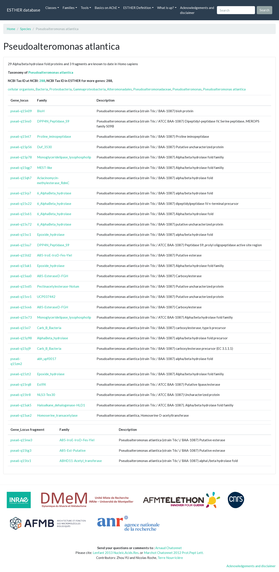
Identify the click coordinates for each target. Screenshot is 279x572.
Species (25, 29)
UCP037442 (46, 297)
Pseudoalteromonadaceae (152, 89)
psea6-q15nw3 (21, 440)
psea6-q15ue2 (21, 415)
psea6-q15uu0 (21, 276)
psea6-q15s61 (21, 214)
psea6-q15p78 (21, 157)
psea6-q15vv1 (21, 297)
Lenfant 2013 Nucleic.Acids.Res (116, 553)
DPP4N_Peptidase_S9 (53, 121)
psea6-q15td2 (20, 255)
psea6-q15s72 (21, 224)
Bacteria (42, 89)
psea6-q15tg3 (20, 450)
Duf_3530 (44, 147)
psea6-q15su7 (20, 245)
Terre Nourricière (170, 558)
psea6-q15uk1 (20, 266)
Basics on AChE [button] (106, 8)
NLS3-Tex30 (46, 395)
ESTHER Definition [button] (137, 8)
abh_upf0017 (46, 359)
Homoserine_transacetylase (57, 415)
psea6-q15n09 (21, 111)
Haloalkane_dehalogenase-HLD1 (61, 405)
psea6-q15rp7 (20, 193)
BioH (40, 111)
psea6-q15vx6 (21, 307)
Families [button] (69, 8)
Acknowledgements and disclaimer (197, 10)
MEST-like (44, 168)
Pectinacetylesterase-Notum (58, 286)
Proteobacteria (60, 89)
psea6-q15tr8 (20, 395)
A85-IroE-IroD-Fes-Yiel (54, 255)
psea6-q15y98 (21, 338)
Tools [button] (85, 8)
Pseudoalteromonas (187, 89)
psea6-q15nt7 (20, 136)
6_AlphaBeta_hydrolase (54, 193)
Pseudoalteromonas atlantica (50, 72)
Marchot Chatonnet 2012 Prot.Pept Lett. (174, 553)
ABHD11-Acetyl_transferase (81, 461)
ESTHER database (23, 9)
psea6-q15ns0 (20, 121)
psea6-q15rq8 (20, 384)
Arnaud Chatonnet (168, 548)
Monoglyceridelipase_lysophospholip (64, 157)
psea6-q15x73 (21, 317)
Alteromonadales (119, 89)
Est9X (41, 384)
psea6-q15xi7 (20, 328)
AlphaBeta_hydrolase (52, 338)
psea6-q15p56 (21, 147)
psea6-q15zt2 (20, 374)
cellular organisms (21, 89)
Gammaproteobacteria (89, 89)
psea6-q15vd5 (21, 286)
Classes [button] (50, 8)
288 (42, 81)
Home (11, 29)
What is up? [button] (165, 8)
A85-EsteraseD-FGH (52, 276)
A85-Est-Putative (73, 450)
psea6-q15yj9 (20, 348)
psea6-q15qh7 (21, 178)
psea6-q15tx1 (20, 461)
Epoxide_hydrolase (51, 234)
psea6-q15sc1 (20, 234)
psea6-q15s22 (21, 203)
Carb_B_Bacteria (49, 328)
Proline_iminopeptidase (54, 136)
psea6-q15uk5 (20, 405)
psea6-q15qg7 (21, 168)
